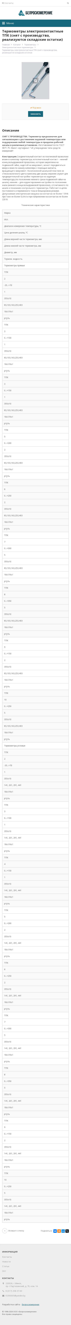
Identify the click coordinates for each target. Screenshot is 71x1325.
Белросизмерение (30, 1304)
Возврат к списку (13, 1230)
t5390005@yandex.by (15, 1295)
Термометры (30, 44)
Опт (4, 1271)
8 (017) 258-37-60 (14, 1291)
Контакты (7, 3)
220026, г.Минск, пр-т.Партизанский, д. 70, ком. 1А (22, 1285)
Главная (6, 44)
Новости (6, 1261)
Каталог (17, 44)
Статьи (5, 1266)
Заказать (35, 114)
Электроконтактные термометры (17, 47)
